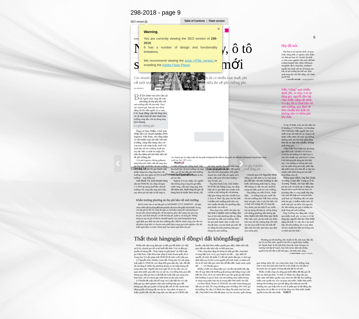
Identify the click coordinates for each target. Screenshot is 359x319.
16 (275, 308)
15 (272, 308)
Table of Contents (243, 21)
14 (268, 308)
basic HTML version (151, 60)
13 (265, 308)
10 (254, 308)
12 (261, 308)
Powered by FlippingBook (179, 313)
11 (258, 308)
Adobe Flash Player (128, 65)
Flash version (265, 21)
